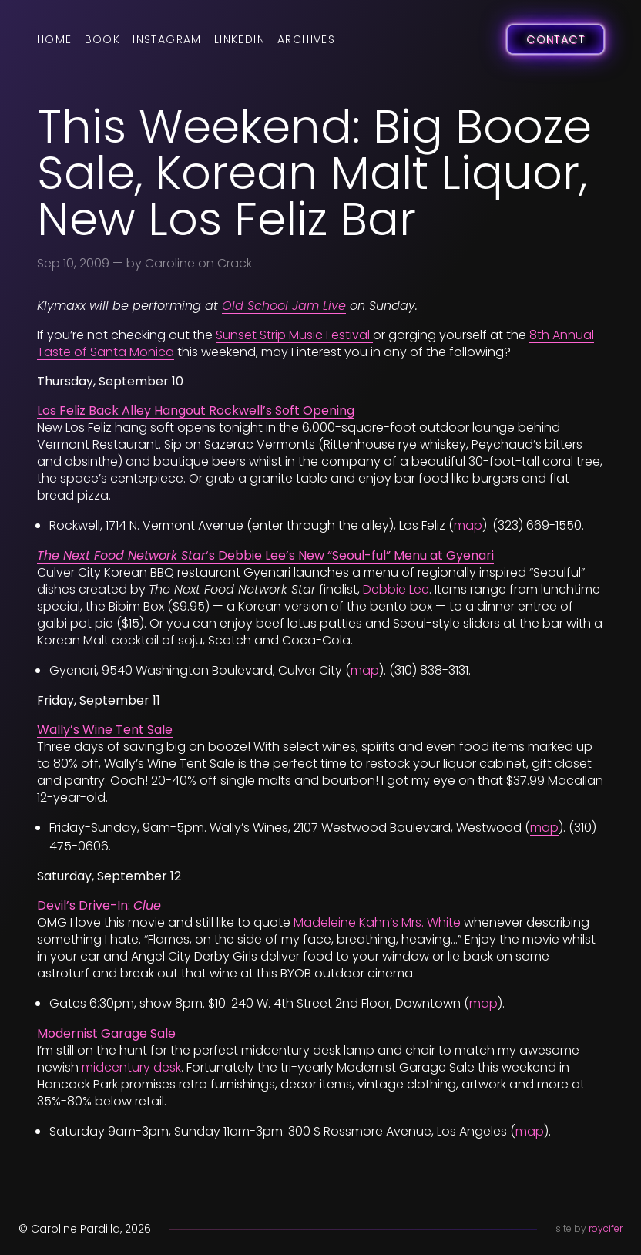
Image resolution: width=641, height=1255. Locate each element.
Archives (306, 39)
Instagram (167, 39)
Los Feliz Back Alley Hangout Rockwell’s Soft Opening (195, 410)
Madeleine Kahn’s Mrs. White (377, 922)
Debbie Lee (396, 589)
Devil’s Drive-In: (99, 905)
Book (103, 39)
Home (54, 39)
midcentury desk (131, 1067)
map (468, 525)
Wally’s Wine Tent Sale (105, 730)
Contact (555, 39)
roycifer (606, 1228)
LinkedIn (239, 39)
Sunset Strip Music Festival (294, 335)
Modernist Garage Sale (106, 1033)
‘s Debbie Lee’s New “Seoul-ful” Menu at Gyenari (265, 555)
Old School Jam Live (284, 306)
